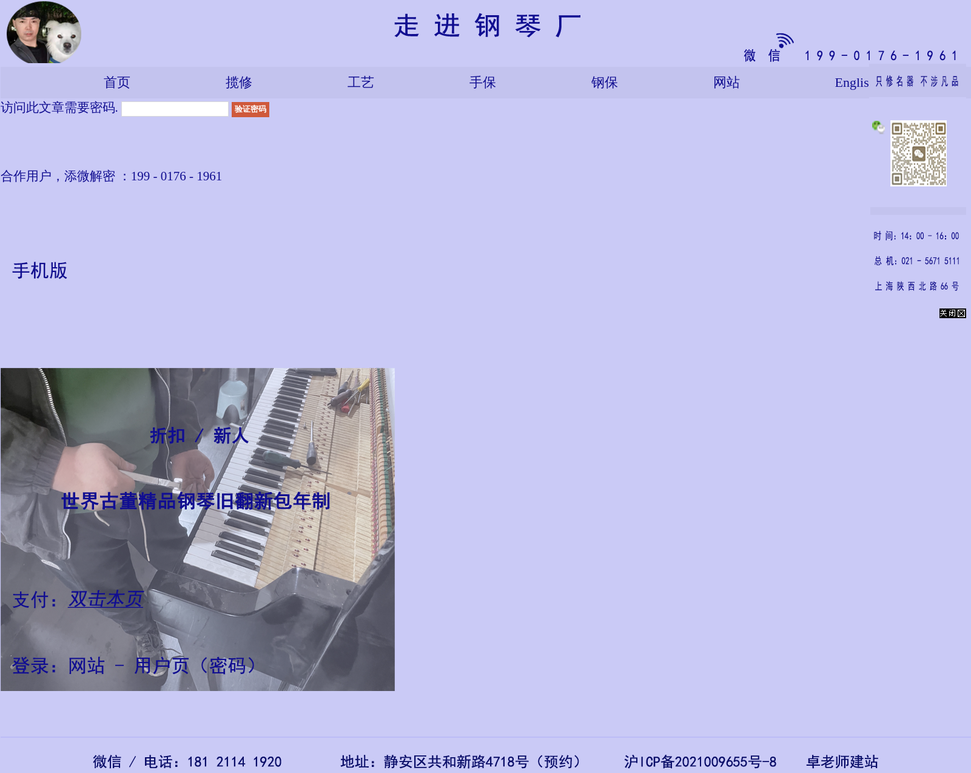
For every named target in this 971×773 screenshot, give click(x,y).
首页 (117, 82)
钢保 (604, 82)
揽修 (239, 82)
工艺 (361, 82)
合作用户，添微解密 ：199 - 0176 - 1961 (112, 176)
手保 (482, 82)
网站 (726, 82)
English (855, 82)
